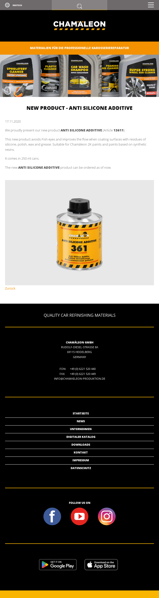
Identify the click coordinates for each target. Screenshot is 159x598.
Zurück (10, 288)
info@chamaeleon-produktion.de (79, 378)
